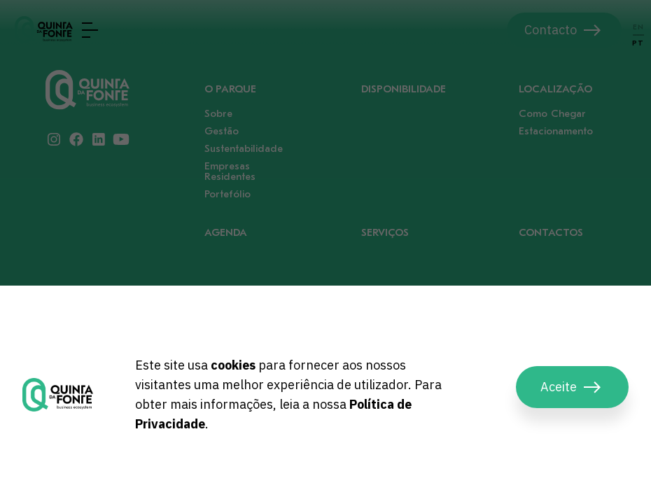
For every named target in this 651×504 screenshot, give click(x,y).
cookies (233, 365)
